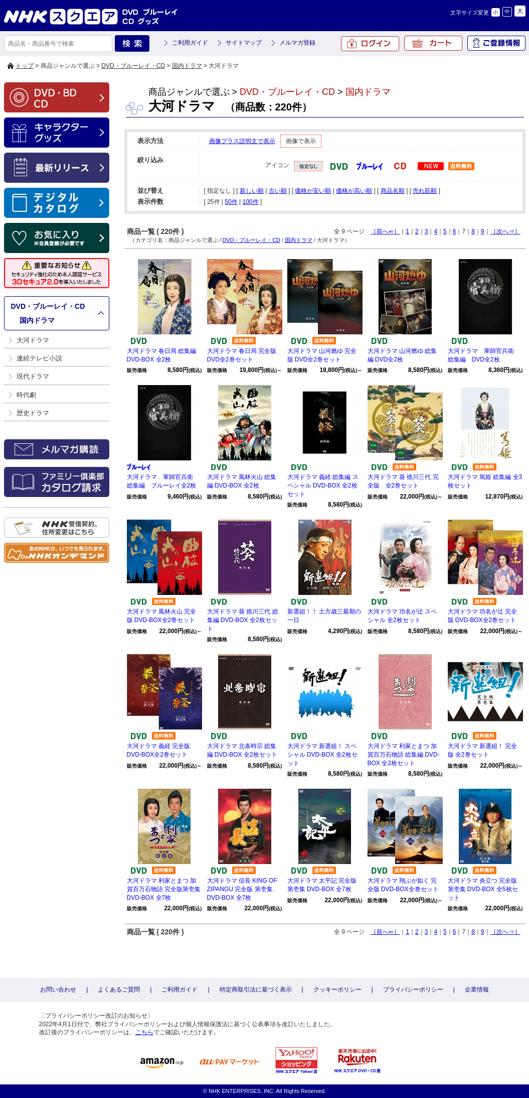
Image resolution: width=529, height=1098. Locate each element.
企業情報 (477, 989)
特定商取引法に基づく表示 (256, 989)
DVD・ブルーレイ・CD (133, 65)
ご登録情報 (496, 43)
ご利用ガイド (190, 42)
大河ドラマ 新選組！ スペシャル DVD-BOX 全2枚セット (322, 755)
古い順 (278, 190)
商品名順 (393, 190)
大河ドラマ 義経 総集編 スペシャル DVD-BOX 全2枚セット (323, 485)
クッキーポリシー (337, 989)
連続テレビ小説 (39, 358)
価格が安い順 (313, 190)
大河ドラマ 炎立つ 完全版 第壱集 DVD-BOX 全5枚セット (483, 889)
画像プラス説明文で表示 (242, 141)
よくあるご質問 (119, 989)
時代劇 (26, 395)
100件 (250, 201)
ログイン (370, 44)
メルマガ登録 (297, 42)
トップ (25, 65)
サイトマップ (244, 42)
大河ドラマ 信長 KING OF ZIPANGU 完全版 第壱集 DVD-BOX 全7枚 (242, 889)
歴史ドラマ (33, 413)
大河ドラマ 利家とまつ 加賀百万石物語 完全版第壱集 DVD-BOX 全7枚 (164, 889)
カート (433, 43)
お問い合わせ (58, 989)
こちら (144, 1032)
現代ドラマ (33, 376)
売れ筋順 (425, 190)
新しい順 (252, 190)
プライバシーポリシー (413, 989)
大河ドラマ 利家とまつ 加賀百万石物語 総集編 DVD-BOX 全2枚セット (404, 755)
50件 (231, 201)
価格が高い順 (354, 190)
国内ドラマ (187, 65)
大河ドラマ (33, 340)
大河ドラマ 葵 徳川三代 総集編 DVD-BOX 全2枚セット (242, 620)
